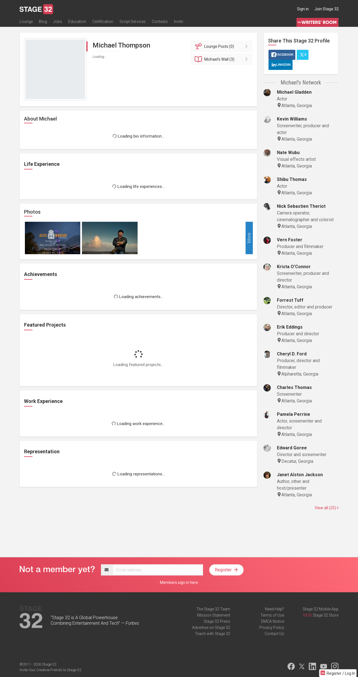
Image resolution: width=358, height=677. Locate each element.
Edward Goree (292, 447)
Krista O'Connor (294, 266)
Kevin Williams (292, 119)
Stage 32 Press (217, 621)
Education (77, 21)
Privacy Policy (271, 627)
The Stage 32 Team (213, 609)
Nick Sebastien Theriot (301, 206)
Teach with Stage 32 (212, 633)
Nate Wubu (288, 152)
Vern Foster (289, 239)
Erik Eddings (290, 327)
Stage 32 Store (325, 615)
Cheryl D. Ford (292, 354)
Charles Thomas (294, 387)
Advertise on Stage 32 (211, 627)
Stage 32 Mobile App (320, 609)
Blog (43, 21)
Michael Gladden (294, 92)
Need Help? (274, 609)
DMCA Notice (272, 621)
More (249, 238)
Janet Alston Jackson (300, 474)
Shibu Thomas (292, 179)
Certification (102, 21)
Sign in (303, 9)
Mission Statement (213, 615)
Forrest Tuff (290, 300)
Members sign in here (179, 582)
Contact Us (274, 633)
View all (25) (326, 508)
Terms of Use (272, 615)
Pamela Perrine (293, 414)
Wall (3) (222, 59)
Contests (160, 21)
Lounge (26, 21)
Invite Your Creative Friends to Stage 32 (50, 670)
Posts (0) (222, 46)
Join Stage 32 (326, 9)
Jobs (57, 21)
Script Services (132, 21)
